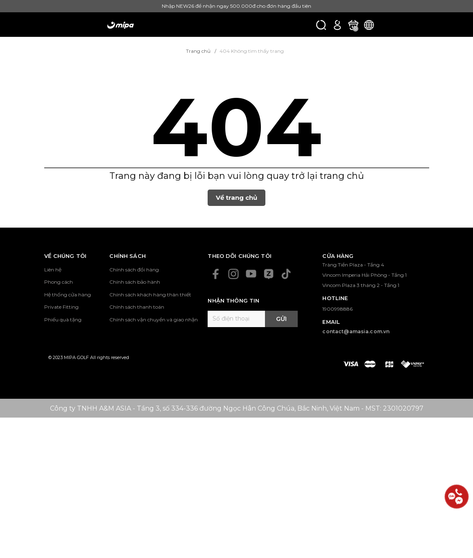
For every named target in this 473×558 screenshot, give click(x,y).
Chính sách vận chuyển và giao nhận (153, 319)
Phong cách (58, 282)
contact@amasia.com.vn (355, 331)
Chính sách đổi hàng (134, 270)
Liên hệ (52, 270)
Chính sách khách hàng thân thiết (150, 294)
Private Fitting (61, 307)
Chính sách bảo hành (134, 282)
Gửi (281, 319)
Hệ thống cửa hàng (67, 294)
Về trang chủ (236, 197)
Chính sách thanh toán (136, 307)
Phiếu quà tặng (62, 319)
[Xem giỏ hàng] (353, 24)
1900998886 (337, 309)
